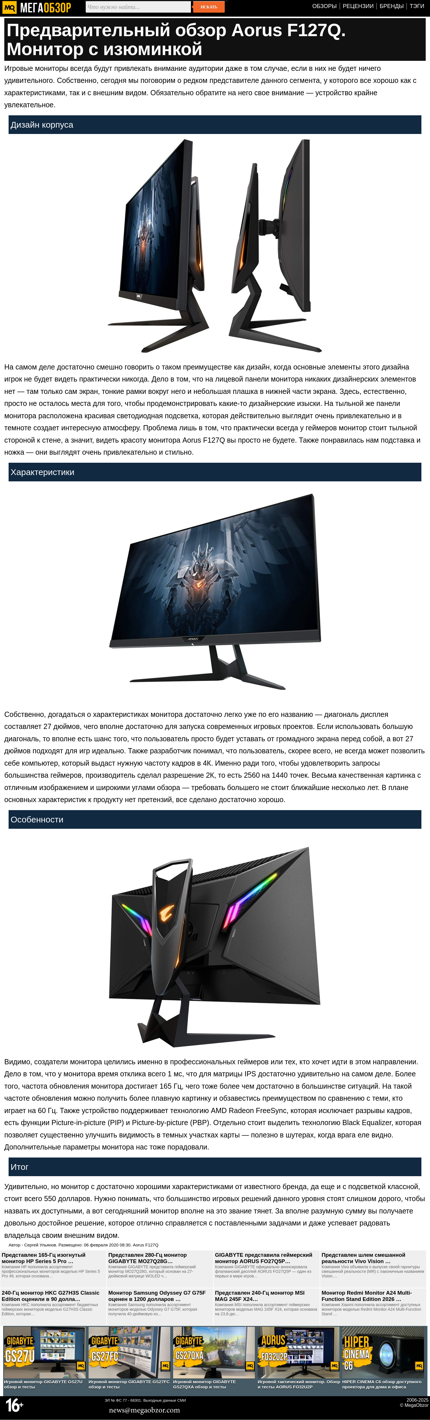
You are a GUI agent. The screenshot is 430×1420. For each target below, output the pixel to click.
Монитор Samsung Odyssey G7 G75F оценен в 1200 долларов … (157, 1296)
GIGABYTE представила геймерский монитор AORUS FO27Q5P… (263, 1258)
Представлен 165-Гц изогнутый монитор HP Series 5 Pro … (43, 1258)
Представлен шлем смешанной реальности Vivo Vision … (363, 1258)
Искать (209, 7)
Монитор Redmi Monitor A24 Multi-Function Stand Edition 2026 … (367, 1296)
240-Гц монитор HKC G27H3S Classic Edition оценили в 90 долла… (50, 1296)
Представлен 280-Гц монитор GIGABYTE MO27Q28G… (147, 1258)
